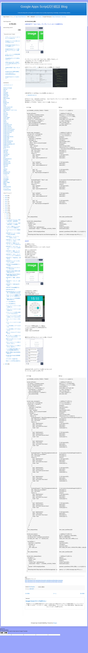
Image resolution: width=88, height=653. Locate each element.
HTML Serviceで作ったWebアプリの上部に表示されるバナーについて (12, 63)
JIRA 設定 (5, 152)
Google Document (7, 132)
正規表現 (5, 181)
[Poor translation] (5, 633)
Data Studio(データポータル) (10, 110)
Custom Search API (7, 107)
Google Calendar (7, 126)
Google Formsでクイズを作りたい (36, 601)
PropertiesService (7, 158)
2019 (6, 208)
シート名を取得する (10, 303)
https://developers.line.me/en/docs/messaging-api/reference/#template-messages (44, 580)
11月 (7, 216)
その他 (4, 185)
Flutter (4, 111)
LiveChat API (6, 154)
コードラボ (6, 188)
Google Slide (6, 138)
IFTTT (4, 148)
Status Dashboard (56, 16)
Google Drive (6, 133)
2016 (6, 364)
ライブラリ (6, 176)
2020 (6, 206)
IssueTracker (38, 16)
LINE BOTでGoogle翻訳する (12, 287)
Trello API (5, 166)
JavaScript (5, 150)
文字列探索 (6, 179)
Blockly (5, 101)
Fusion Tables (6, 117)
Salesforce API (6, 161)
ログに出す (6, 178)
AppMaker (5, 93)
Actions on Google (7, 88)
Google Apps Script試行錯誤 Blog (44, 6)
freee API (5, 113)
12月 (7, 213)
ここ (37, 67)
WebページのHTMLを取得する (13, 360)
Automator (5, 92)
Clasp (4, 105)
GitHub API (5, 123)
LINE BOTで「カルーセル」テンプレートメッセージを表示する (13, 247)
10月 (7, 218)
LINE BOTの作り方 (32, 95)
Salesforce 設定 (7, 163)
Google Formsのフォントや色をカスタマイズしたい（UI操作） (12, 50)
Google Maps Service (8, 136)
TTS (4, 167)
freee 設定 (5, 114)
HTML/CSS (6, 145)
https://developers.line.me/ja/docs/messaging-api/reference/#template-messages (43, 581)
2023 (6, 199)
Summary (64, 16)
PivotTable (5, 160)
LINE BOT (31, 588)
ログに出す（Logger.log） (12, 358)
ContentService (6, 108)
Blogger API (6, 102)
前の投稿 (82, 593)
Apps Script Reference (21, 16)
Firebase (5, 116)
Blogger (55, 623)
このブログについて (8, 85)
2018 (6, 210)
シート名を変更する (10, 301)
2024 (6, 197)
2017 (6, 212)
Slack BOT (5, 164)
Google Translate (7, 142)
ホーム (54, 593)
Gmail (4, 120)
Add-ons (5, 89)
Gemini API (6, 119)
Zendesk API (6, 173)
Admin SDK (6, 95)
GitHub (5, 121)
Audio (4, 90)
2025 (6, 195)
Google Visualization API (9, 144)
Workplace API (6, 172)
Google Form (6, 135)
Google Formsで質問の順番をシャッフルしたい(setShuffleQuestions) (12, 73)
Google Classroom (7, 127)
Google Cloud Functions (9, 129)
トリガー (5, 175)
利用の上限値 (6, 182)
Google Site (6, 139)
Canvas (5, 104)
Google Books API (7, 124)
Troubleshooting (7, 189)
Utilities (5, 170)
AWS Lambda (6, 98)
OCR (4, 157)
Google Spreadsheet (8, 141)
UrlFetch (5, 169)
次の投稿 (27, 593)
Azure (4, 99)
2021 (6, 203)
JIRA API (5, 151)
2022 (6, 201)
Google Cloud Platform (8, 130)
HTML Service (6, 147)
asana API (5, 96)
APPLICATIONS (7, 186)
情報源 (4, 183)
